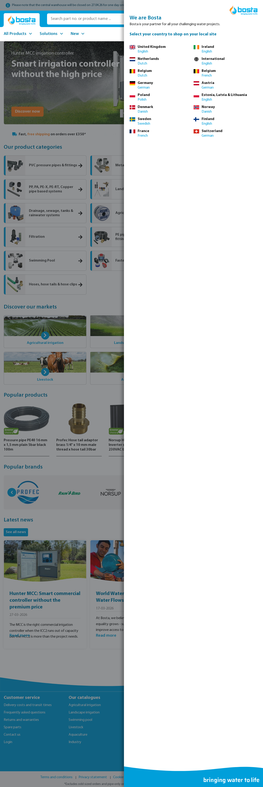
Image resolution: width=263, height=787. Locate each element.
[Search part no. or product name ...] (113, 19)
